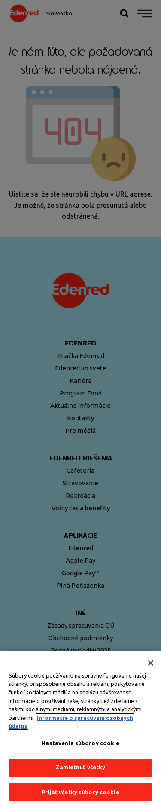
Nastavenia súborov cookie (80, 749)
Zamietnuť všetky (80, 773)
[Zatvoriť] (150, 669)
